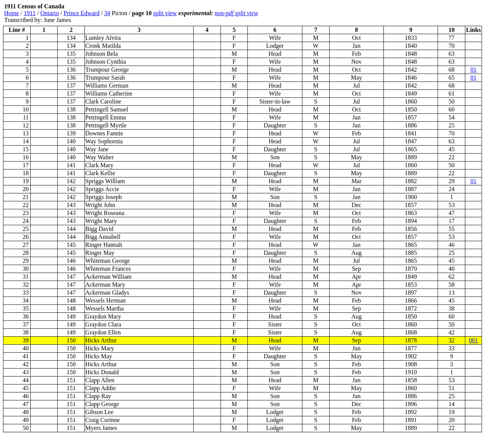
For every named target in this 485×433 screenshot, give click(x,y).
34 (107, 13)
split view (165, 13)
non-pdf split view (236, 13)
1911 (30, 13)
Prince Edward (82, 13)
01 (474, 69)
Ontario (49, 13)
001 (473, 340)
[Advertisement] (436, 13)
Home (11, 13)
